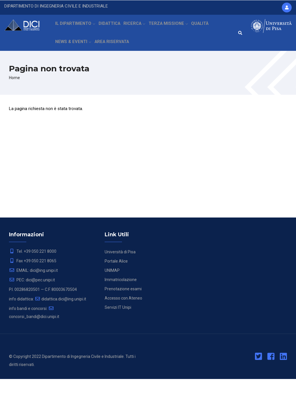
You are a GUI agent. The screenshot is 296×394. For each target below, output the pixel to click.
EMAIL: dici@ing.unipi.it (33, 285)
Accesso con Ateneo (123, 313)
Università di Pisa (120, 267)
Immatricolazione (121, 294)
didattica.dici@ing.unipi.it (60, 314)
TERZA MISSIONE (173, 27)
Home (14, 92)
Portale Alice (116, 276)
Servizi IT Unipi (118, 322)
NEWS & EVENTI (73, 53)
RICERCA (138, 27)
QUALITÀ (205, 27)
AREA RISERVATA (112, 53)
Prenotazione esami (123, 304)
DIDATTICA (112, 27)
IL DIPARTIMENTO (76, 27)
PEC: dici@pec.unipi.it (32, 295)
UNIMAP (112, 285)
